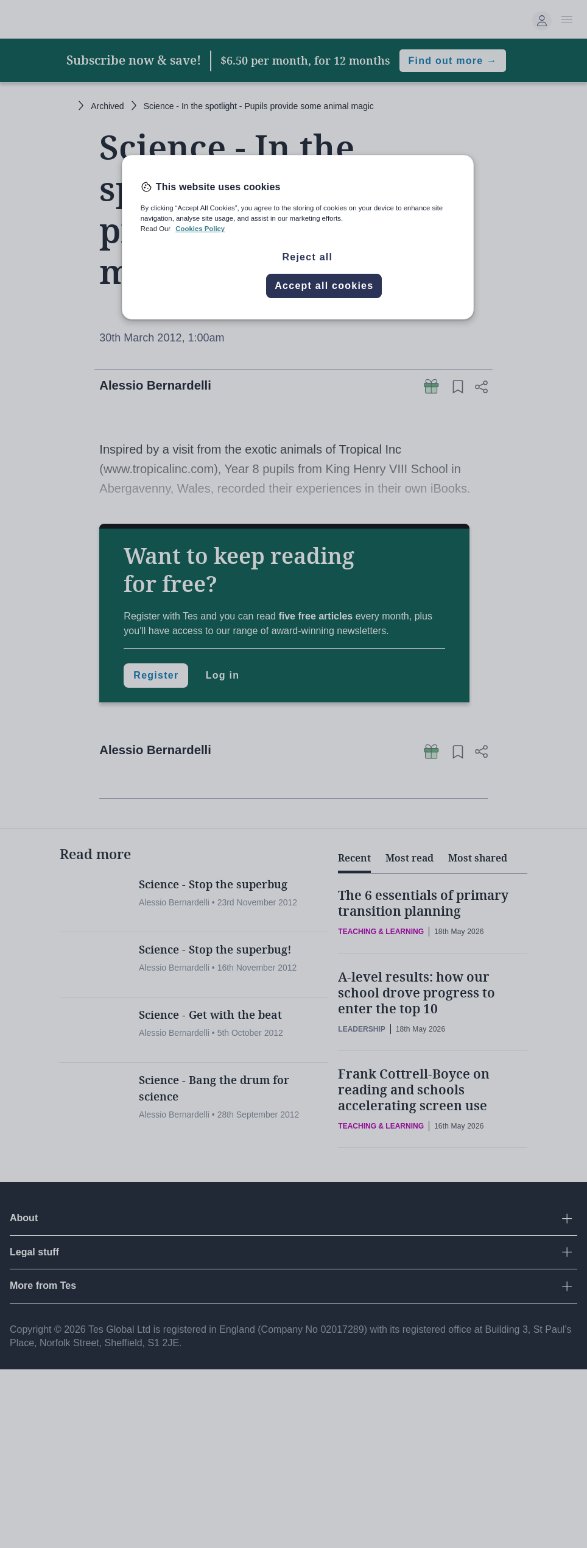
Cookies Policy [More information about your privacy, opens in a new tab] (200, 228)
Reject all (307, 257)
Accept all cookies (324, 285)
